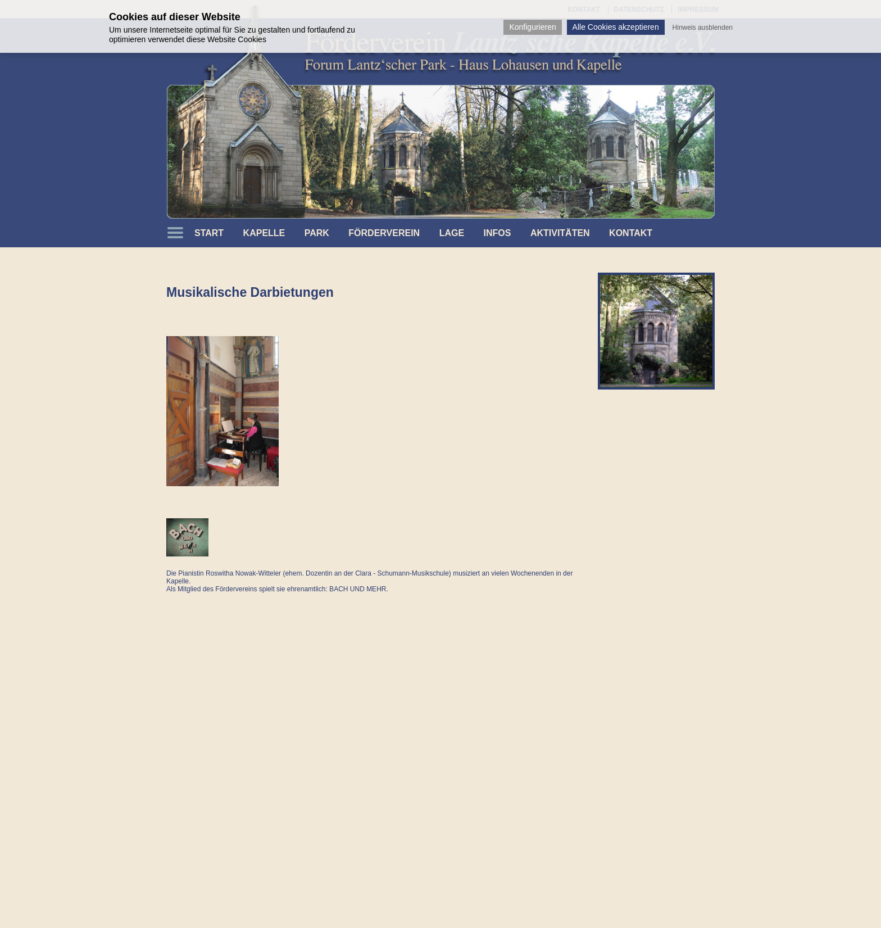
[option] (656, 331)
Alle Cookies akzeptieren (616, 26)
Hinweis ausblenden (703, 27)
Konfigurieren (532, 26)
